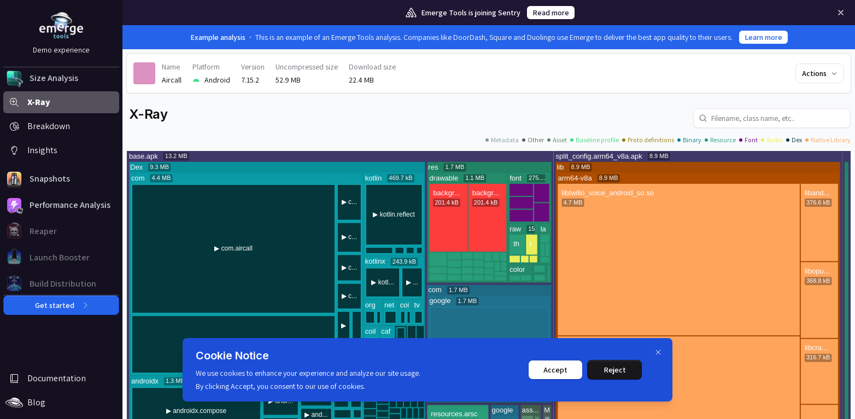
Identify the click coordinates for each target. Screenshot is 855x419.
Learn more (763, 37)
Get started (61, 305)
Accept (555, 370)
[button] (61, 78)
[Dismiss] (658, 352)
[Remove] (840, 12)
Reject (615, 370)
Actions (820, 73)
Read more (550, 13)
